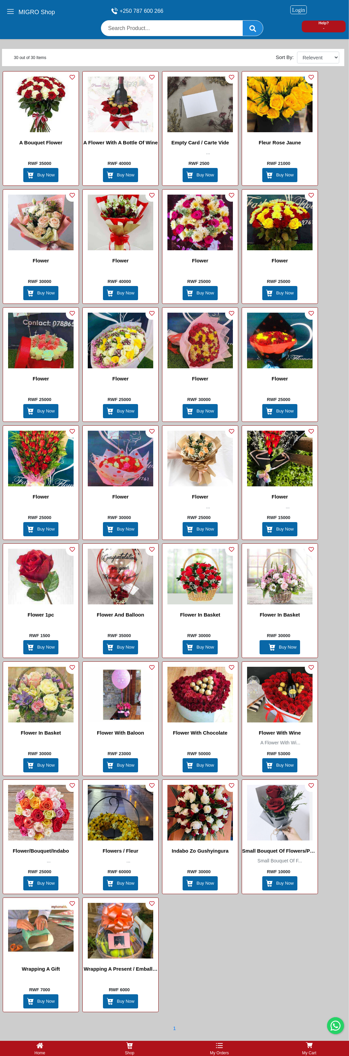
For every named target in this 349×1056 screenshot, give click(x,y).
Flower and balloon (120, 615)
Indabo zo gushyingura (200, 851)
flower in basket (200, 615)
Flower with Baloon (120, 733)
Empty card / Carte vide (200, 142)
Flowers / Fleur (120, 851)
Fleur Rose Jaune (280, 142)
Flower (41, 260)
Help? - (324, 25)
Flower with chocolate (200, 733)
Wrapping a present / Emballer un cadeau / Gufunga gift (120, 970)
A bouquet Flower (40, 142)
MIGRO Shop (37, 12)
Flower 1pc (41, 615)
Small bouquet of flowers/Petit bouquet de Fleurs (279, 852)
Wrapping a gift (41, 969)
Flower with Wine (280, 733)
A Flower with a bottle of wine (120, 142)
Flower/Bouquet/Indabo (41, 851)
